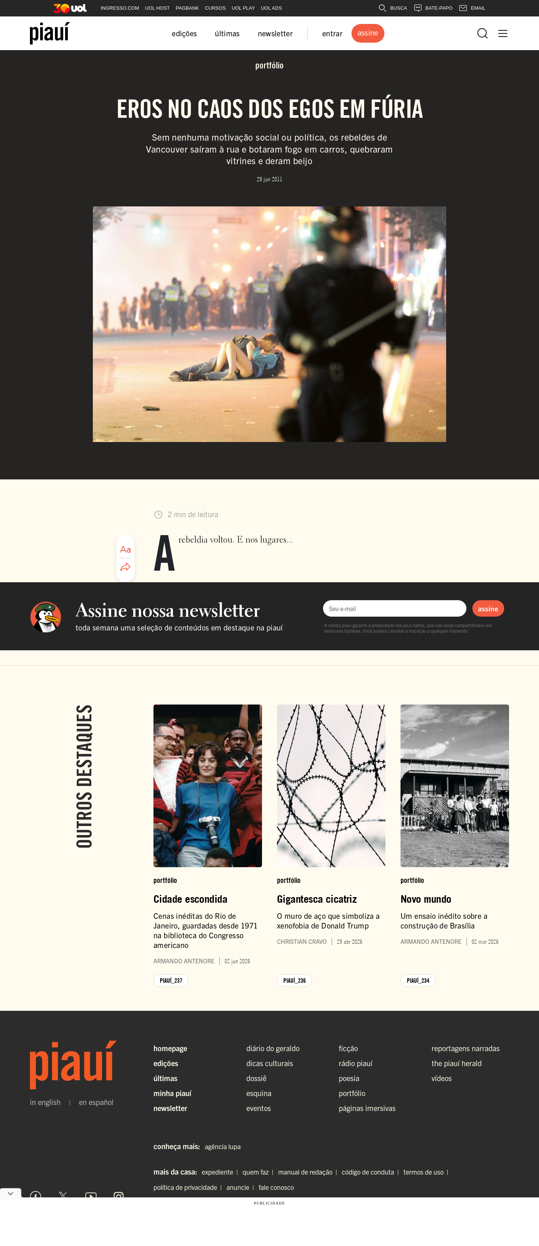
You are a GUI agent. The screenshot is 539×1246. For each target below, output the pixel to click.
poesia (349, 1078)
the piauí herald (457, 1063)
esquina (258, 1093)
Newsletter (170, 1107)
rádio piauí (355, 1063)
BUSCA (392, 8)
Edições (165, 1063)
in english (45, 1102)
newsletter (275, 33)
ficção (348, 1048)
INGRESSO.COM (120, 8)
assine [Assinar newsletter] (488, 608)
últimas (227, 33)
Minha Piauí (172, 1093)
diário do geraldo (272, 1048)
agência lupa (223, 1146)
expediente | (221, 1171)
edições (184, 33)
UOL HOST (157, 8)
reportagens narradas (466, 1048)
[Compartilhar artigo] (125, 567)
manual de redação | (309, 1171)
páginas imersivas (367, 1107)
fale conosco (276, 1187)
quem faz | (260, 1171)
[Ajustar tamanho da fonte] (125, 549)
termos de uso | (427, 1171)
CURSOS (215, 8)
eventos (258, 1107)
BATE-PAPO (433, 8)
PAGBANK (187, 8)
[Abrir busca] (482, 33)
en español (96, 1102)
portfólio (352, 1093)
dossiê (256, 1078)
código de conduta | (372, 1171)
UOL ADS (271, 8)
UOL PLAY (243, 8)
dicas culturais (269, 1063)
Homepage (170, 1048)
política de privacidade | (189, 1187)
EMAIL (472, 8)
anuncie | (241, 1187)
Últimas (165, 1078)
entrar (332, 33)
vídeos (442, 1078)
